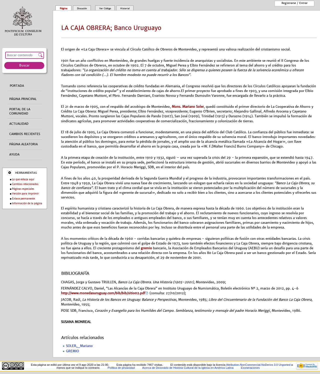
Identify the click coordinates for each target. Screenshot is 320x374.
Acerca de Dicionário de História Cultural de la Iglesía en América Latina (188, 367)
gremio (146, 248)
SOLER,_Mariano (79, 346)
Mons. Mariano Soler (188, 106)
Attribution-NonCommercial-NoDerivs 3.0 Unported (258, 364)
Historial (125, 8)
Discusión (82, 8)
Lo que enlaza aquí (23, 179)
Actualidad (18, 124)
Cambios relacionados (25, 184)
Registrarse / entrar (295, 3)
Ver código (105, 8)
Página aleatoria (23, 144)
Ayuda (14, 154)
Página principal (22, 99)
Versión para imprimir (25, 193)
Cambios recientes (24, 134)
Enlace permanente (23, 198)
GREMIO (72, 351)
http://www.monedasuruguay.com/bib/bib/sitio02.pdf (103, 293)
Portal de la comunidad (19, 111)
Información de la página (27, 203)
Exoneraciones (250, 367)
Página (63, 8)
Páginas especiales (23, 188)
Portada (17, 86)
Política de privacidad (121, 367)
